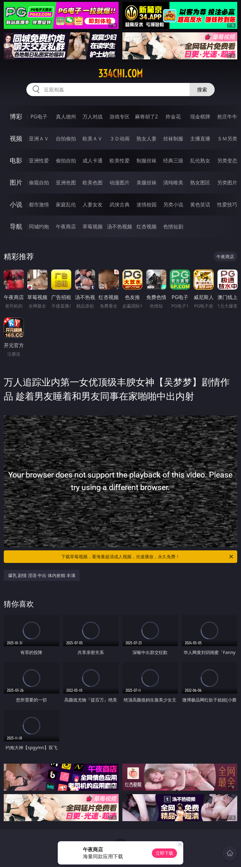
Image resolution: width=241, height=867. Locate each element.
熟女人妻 (147, 138)
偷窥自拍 (39, 182)
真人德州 (66, 116)
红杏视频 (147, 226)
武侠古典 (120, 204)
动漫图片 (120, 182)
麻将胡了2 (146, 116)
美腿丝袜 (147, 182)
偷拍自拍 (66, 160)
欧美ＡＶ (93, 138)
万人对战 (93, 116)
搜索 (202, 89)
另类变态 (227, 160)
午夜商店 (66, 226)
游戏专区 (120, 116)
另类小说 (173, 204)
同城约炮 (39, 226)
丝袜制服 (173, 138)
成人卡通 (93, 160)
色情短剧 (173, 226)
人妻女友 (93, 204)
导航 (16, 226)
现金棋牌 (200, 116)
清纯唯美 (173, 182)
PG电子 (38, 116)
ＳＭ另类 (227, 138)
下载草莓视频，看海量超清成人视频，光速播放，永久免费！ (147, 556)
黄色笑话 (200, 204)
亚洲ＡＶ (39, 138)
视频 (16, 138)
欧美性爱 (120, 160)
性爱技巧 (227, 204)
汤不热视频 (119, 226)
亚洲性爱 (39, 160)
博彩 (16, 116)
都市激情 (39, 204)
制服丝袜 (147, 160)
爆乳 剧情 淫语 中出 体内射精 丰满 (41, 575)
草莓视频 (93, 226)
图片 (16, 182)
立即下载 (164, 853)
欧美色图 (93, 182)
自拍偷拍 (66, 138)
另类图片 (227, 182)
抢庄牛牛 (227, 116)
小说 (16, 204)
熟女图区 (200, 182)
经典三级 (173, 160)
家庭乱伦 (66, 204)
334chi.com (120, 73)
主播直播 (200, 138)
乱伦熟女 (200, 160)
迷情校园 (147, 204)
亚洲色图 (66, 182)
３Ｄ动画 (120, 138)
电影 (16, 160)
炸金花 (173, 116)
